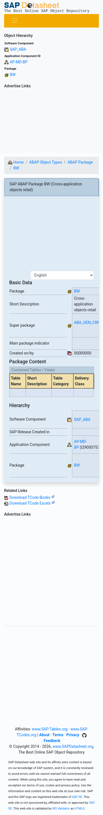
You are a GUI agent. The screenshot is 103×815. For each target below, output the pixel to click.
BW (12, 74)
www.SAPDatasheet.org (72, 746)
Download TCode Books (31, 497)
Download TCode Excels (32, 503)
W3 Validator (61, 808)
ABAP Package (80, 162)
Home (16, 162)
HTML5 (79, 808)
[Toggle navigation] (14, 21)
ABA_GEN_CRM (87, 322)
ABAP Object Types (45, 162)
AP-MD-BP (18, 62)
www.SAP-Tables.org (50, 729)
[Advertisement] (51, 121)
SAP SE (77, 797)
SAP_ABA (18, 49)
